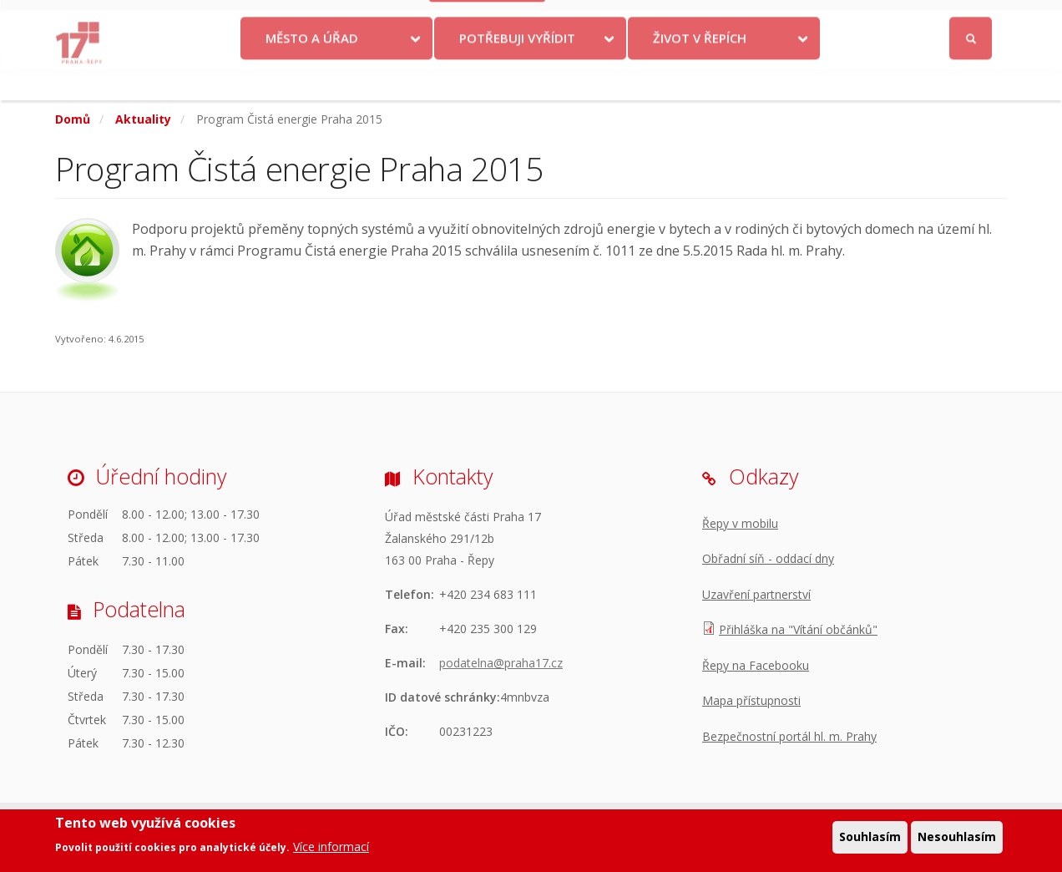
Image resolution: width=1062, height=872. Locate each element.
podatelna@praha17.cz (501, 663)
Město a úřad (312, 69)
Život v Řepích (699, 69)
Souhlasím (870, 838)
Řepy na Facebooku (755, 665)
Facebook (877, 19)
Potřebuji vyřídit (517, 69)
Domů (72, 119)
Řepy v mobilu (740, 523)
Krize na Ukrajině (487, 19)
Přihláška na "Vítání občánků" (798, 629)
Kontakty (591, 19)
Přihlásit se (971, 20)
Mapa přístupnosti (751, 700)
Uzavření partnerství (756, 594)
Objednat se (670, 19)
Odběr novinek (764, 19)
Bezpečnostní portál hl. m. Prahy (789, 736)
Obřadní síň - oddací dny (768, 558)
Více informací (331, 848)
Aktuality (143, 119)
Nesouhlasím (957, 838)
